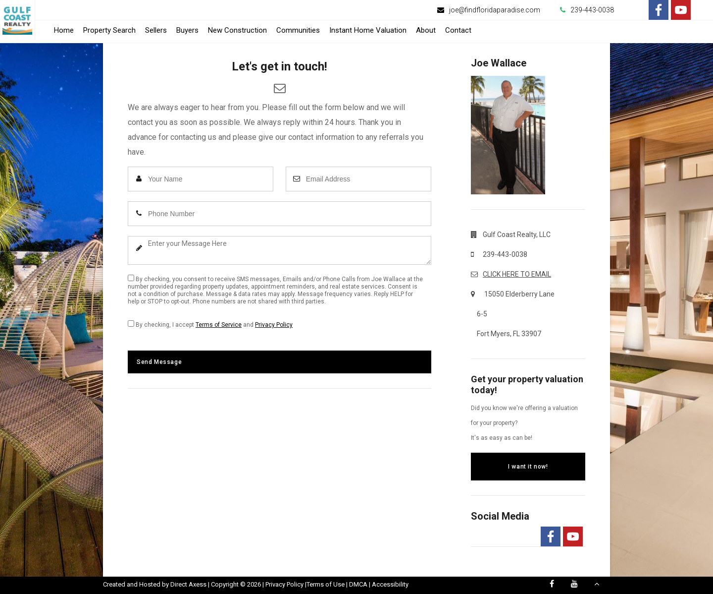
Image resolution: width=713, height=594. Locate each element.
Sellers (156, 30)
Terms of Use (325, 584)
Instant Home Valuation (368, 30)
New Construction (237, 30)
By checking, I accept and (210, 324)
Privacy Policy (274, 324)
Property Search (109, 30)
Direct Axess (188, 584)
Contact (458, 30)
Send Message (159, 361)
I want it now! (528, 466)
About (426, 30)
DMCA (358, 584)
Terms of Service (219, 324)
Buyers (187, 30)
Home (64, 30)
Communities (298, 30)
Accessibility (390, 584)
